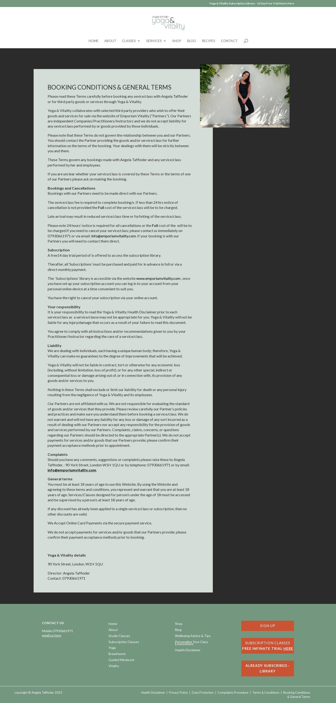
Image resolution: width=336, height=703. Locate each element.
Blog (191, 41)
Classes (129, 41)
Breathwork (117, 654)
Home (93, 41)
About (110, 41)
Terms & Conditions (265, 692)
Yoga (112, 648)
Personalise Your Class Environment (191, 643)
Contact (229, 41)
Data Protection (203, 692)
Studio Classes (119, 636)
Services (154, 41)
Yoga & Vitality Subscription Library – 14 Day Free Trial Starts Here (251, 3)
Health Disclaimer (187, 650)
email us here (51, 635)
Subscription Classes (123, 642)
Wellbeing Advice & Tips (193, 636)
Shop (176, 41)
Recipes (208, 41)
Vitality (113, 666)
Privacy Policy (178, 692)
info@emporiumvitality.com (72, 470)
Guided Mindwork (121, 660)
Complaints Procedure (233, 692)
